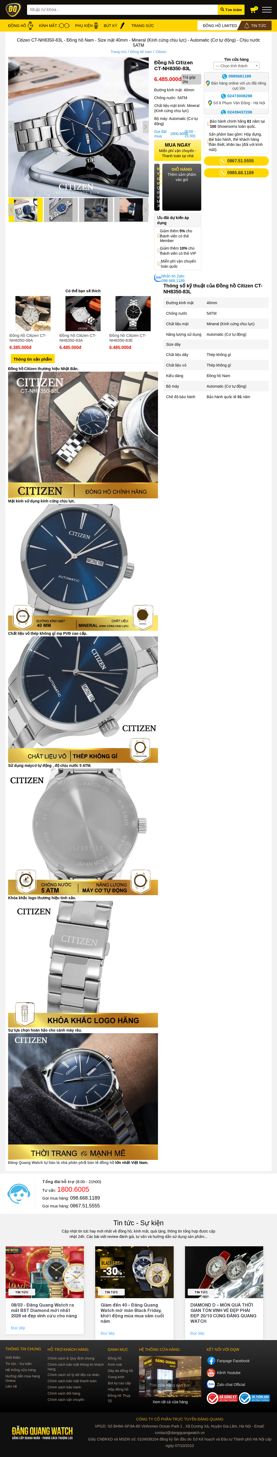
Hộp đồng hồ (118, 1389)
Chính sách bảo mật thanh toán (72, 1381)
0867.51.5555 (85, 1205)
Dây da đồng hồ (120, 1371)
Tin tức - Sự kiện (138, 1223)
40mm (212, 303)
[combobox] (236, 65)
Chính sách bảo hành (64, 1387)
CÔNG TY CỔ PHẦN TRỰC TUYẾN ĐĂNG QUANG (179, 1419)
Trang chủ (119, 52)
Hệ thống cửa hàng (20, 1370)
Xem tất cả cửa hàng (170, 1402)
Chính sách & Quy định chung (71, 1358)
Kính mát (115, 1364)
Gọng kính (116, 1377)
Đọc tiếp (18, 1328)
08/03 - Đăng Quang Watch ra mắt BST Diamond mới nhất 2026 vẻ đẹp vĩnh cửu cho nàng (44, 1310)
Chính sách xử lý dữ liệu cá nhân (73, 1375)
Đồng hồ (115, 1358)
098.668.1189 (85, 1198)
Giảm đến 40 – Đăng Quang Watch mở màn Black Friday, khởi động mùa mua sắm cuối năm (132, 1313)
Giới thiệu (12, 1357)
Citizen (161, 52)
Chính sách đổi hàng (64, 1393)
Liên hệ (11, 1386)
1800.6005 (176, 134)
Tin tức (21, 1292)
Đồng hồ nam (141, 52)
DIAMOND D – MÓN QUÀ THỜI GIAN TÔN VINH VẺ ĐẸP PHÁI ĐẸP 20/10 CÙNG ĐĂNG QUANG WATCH (223, 1313)
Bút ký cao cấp (119, 1383)
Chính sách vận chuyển (66, 1400)
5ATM (211, 313)
